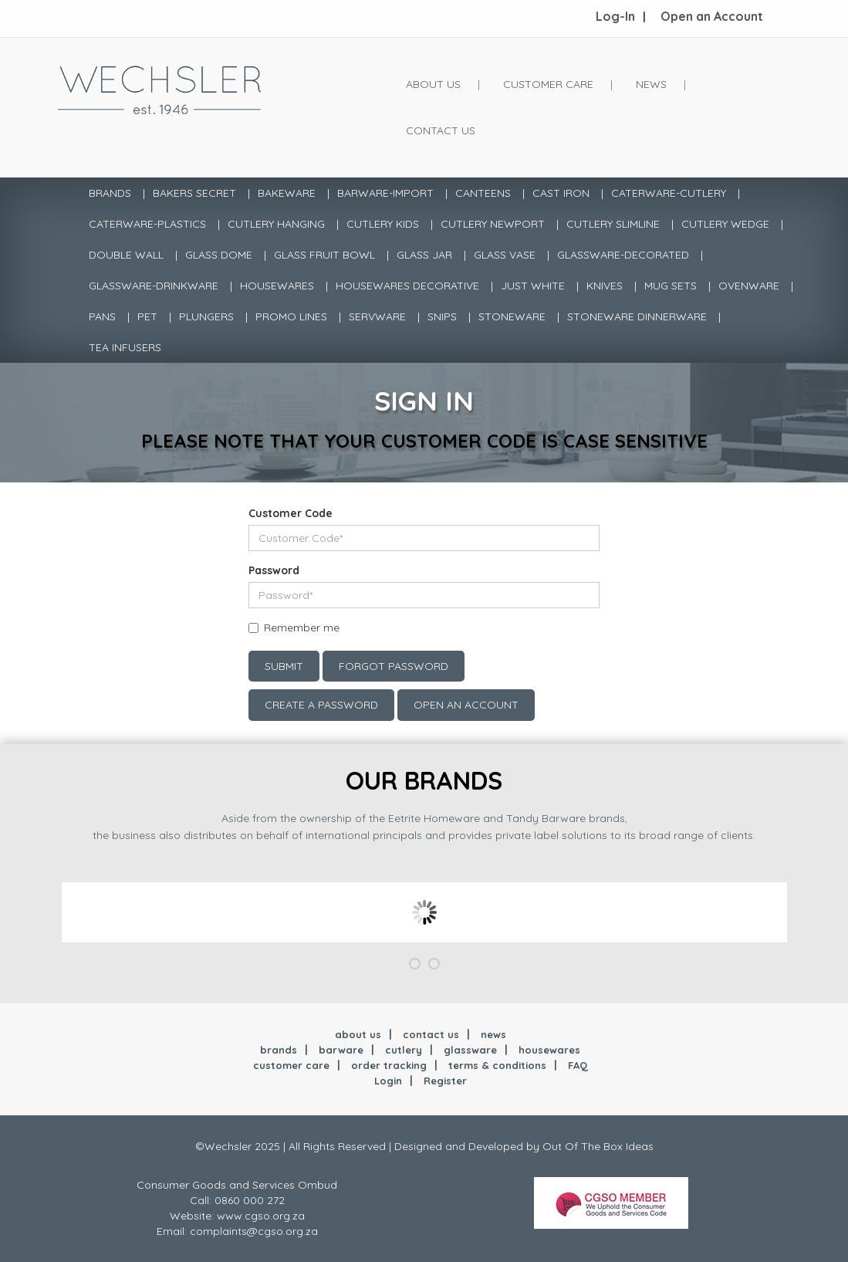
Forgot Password (393, 666)
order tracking (389, 1065)
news (493, 1034)
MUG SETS (670, 286)
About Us (433, 84)
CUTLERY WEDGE (725, 224)
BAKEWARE (287, 193)
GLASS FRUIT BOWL (324, 255)
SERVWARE (377, 316)
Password (273, 570)
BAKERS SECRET (194, 193)
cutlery (403, 1050)
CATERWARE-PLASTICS (147, 224)
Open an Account (711, 16)
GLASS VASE (504, 255)
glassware (470, 1050)
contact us (431, 1034)
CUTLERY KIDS (382, 224)
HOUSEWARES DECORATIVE (407, 286)
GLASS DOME (218, 255)
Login (388, 1080)
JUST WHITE (533, 286)
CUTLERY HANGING (276, 224)
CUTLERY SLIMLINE (613, 224)
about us (358, 1034)
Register (445, 1080)
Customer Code (290, 513)
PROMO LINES (291, 316)
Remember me (302, 627)
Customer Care (548, 84)
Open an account (466, 705)
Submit (284, 666)
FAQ (578, 1065)
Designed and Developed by (468, 1146)
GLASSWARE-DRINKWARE (153, 286)
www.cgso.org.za (261, 1216)
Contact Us (440, 130)
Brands (110, 193)
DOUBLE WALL (126, 255)
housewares (549, 1050)
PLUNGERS (206, 316)
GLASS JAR (424, 255)
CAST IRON (561, 193)
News (651, 84)
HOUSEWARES (277, 286)
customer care (291, 1065)
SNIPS (442, 316)
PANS (102, 316)
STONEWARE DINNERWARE (637, 316)
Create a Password (321, 705)
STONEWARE (512, 316)
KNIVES (604, 286)
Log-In (615, 16)
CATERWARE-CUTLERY (668, 193)
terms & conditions (497, 1065)
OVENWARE (748, 286)
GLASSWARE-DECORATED (623, 255)
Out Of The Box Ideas (598, 1146)
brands (278, 1050)
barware (341, 1050)
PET (147, 316)
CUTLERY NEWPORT (493, 224)
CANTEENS (483, 193)
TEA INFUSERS (125, 347)
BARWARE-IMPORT (385, 193)
